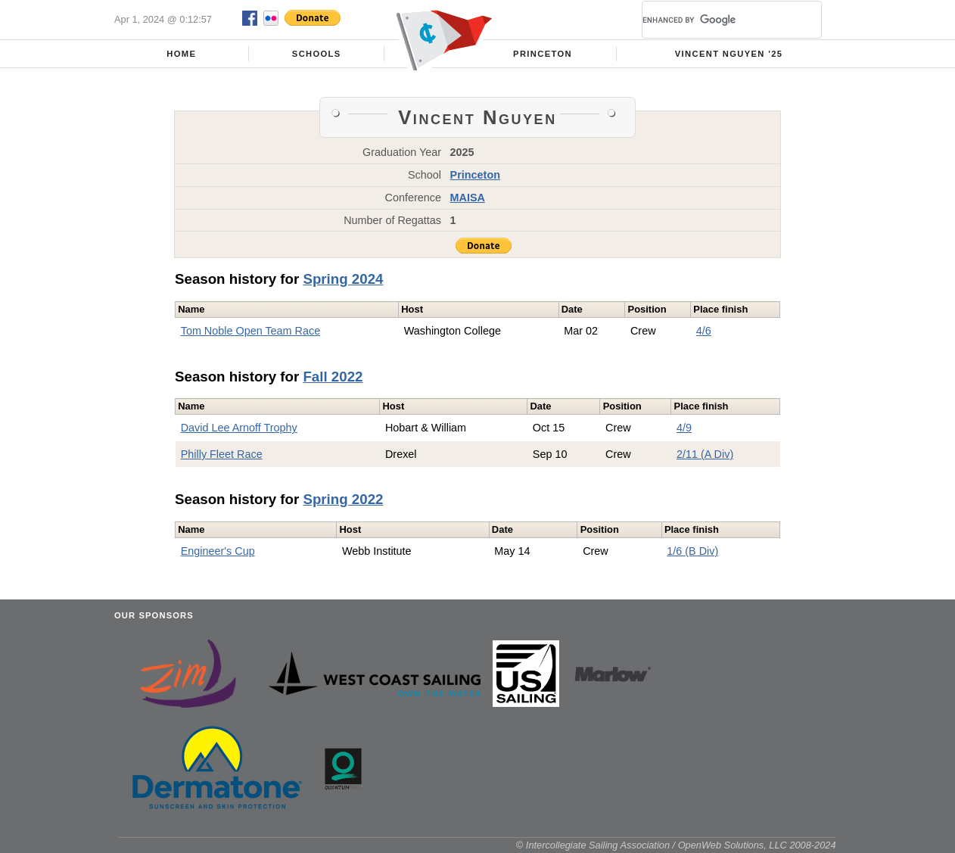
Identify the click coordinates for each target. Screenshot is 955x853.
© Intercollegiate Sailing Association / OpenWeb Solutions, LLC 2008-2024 (676, 845)
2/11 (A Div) (705, 454)
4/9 (684, 428)
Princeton (542, 53)
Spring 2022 (343, 499)
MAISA (467, 197)
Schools (316, 53)
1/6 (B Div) (692, 551)
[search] (713, 20)
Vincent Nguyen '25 (728, 53)
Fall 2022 (332, 376)
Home (181, 53)
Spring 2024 (343, 279)
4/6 (703, 331)
